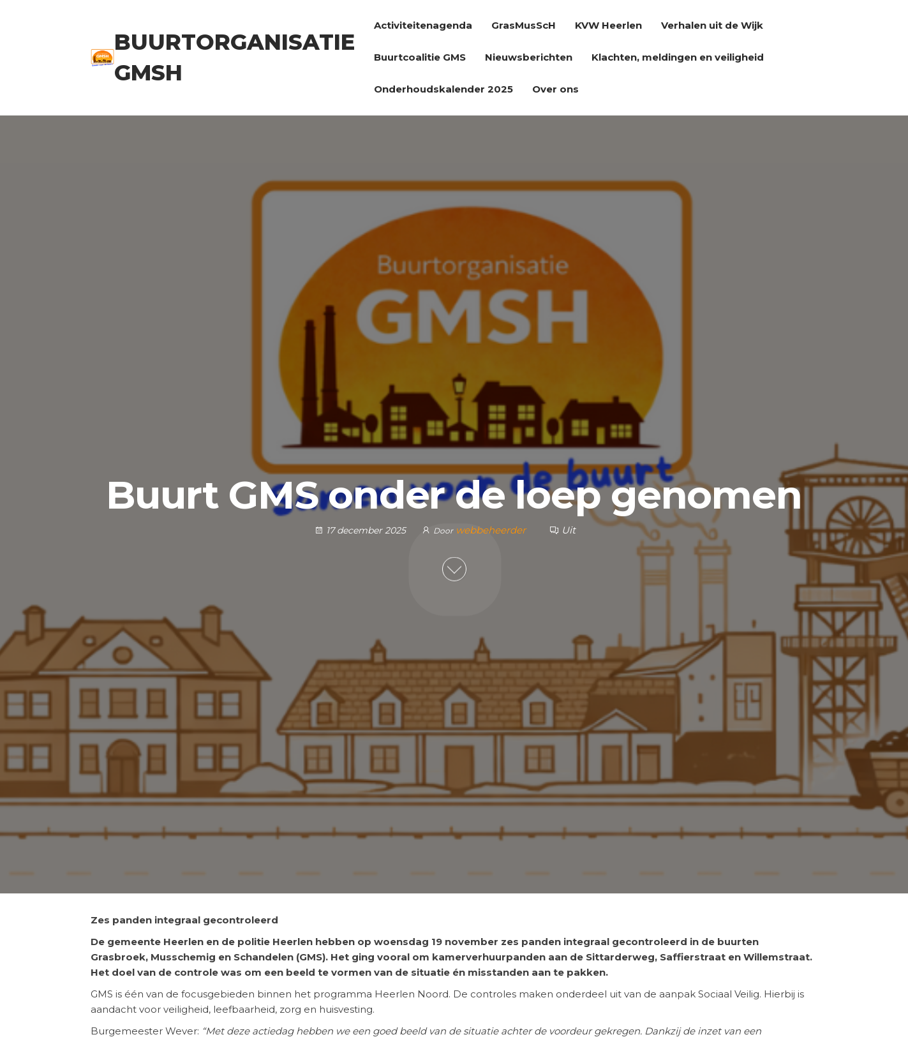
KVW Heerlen (608, 25)
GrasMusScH (523, 25)
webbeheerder (492, 530)
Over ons (555, 89)
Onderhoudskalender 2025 (443, 89)
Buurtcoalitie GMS (420, 57)
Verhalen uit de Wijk (712, 25)
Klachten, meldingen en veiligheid (678, 57)
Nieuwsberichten (528, 57)
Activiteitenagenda (423, 25)
